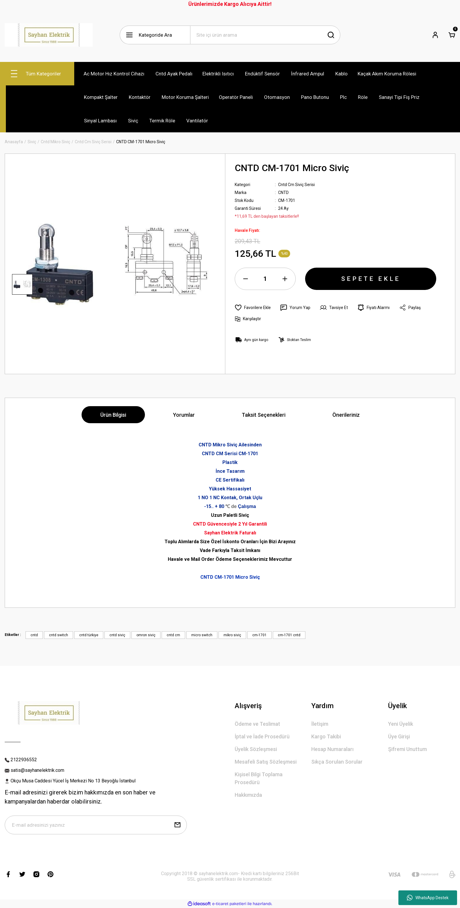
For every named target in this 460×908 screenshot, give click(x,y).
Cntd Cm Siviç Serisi (296, 184)
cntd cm (173, 635)
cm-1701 (259, 635)
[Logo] (49, 35)
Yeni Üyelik (400, 724)
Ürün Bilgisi (113, 415)
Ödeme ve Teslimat (257, 724)
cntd (34, 635)
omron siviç (145, 635)
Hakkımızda (248, 795)
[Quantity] (265, 279)
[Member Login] (435, 35)
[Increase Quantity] (284, 279)
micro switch (201, 635)
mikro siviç (232, 635)
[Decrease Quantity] (245, 279)
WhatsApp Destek (428, 898)
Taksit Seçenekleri (263, 415)
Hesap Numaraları (332, 749)
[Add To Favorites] (253, 307)
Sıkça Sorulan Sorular (337, 762)
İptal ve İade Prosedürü (262, 736)
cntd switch (58, 635)
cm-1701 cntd (289, 635)
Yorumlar (184, 415)
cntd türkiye (88, 635)
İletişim (319, 724)
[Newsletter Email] (96, 825)
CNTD (283, 192)
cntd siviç (117, 635)
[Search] (265, 35)
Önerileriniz (346, 415)
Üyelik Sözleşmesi (256, 749)
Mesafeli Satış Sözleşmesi (266, 762)
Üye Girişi (399, 736)
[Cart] (451, 35)
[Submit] (177, 825)
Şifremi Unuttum (407, 749)
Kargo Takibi (326, 736)
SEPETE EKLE (370, 278)
